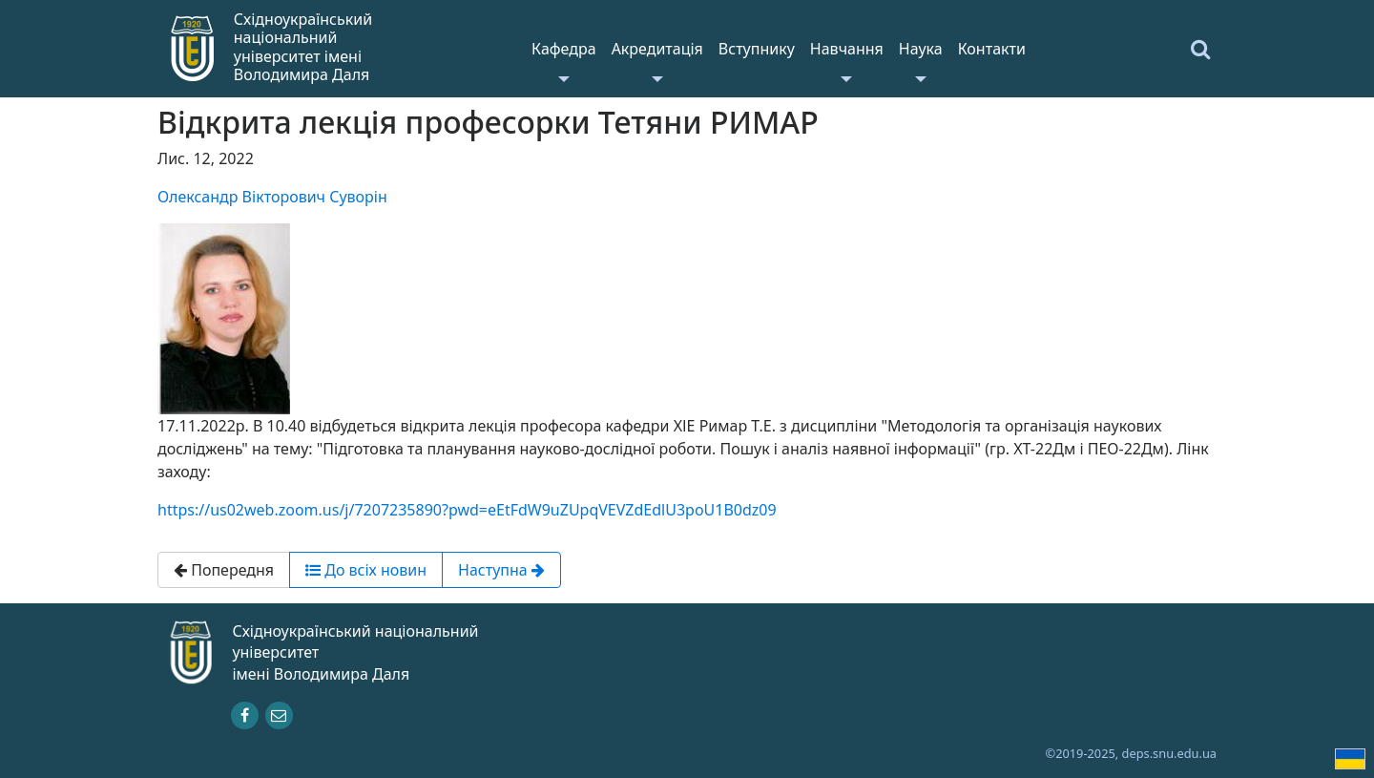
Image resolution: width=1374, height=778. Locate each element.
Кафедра (563, 48)
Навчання (847, 48)
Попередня (224, 569)
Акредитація (657, 48)
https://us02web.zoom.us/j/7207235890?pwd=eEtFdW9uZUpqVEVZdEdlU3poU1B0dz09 (467, 509)
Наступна (501, 569)
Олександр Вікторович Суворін (272, 196)
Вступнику (756, 48)
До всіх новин (366, 569)
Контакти (992, 48)
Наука (921, 48)
